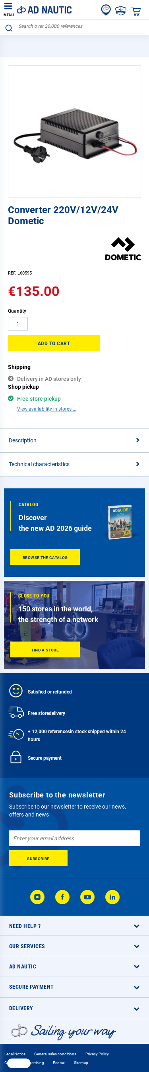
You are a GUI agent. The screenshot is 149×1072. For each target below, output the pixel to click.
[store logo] (37, 9)
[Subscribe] (38, 858)
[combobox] (74, 26)
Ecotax (59, 1062)
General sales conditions (55, 1054)
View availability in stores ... (46, 409)
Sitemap (81, 1062)
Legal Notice (14, 1054)
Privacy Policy (97, 1054)
